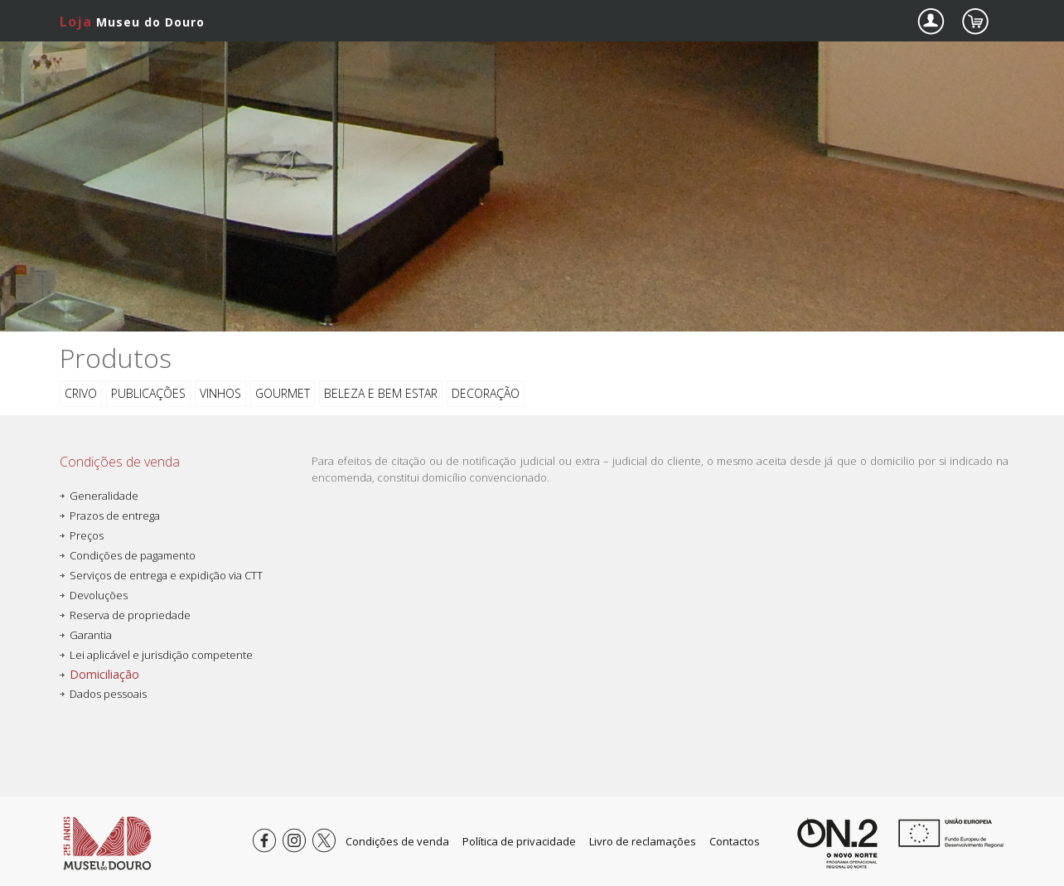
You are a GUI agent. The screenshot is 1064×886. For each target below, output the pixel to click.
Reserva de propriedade (130, 615)
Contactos (734, 841)
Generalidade (104, 495)
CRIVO (81, 393)
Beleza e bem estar (381, 393)
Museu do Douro (132, 21)
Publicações (148, 393)
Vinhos (220, 393)
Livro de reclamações (642, 841)
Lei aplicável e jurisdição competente (161, 654)
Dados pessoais (108, 693)
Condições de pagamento (133, 555)
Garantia (91, 634)
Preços (87, 535)
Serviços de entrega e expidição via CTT (166, 575)
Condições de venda (397, 841)
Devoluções (99, 595)
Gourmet (282, 393)
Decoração (486, 393)
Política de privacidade (519, 841)
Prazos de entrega (115, 515)
